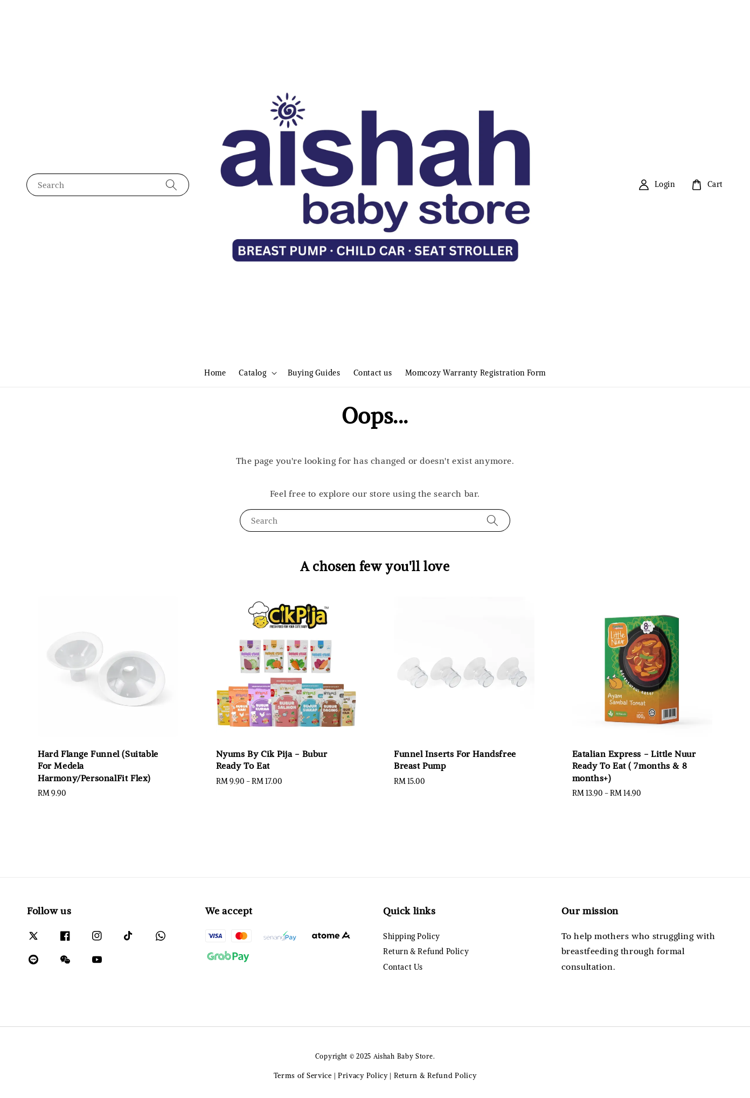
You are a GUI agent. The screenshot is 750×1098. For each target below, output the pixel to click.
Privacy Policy (363, 1075)
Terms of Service (303, 1075)
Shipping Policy (411, 936)
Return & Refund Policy (426, 951)
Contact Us (403, 967)
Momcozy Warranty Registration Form (475, 373)
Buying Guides (314, 373)
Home (215, 373)
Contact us (372, 373)
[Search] (171, 184)
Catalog (252, 373)
